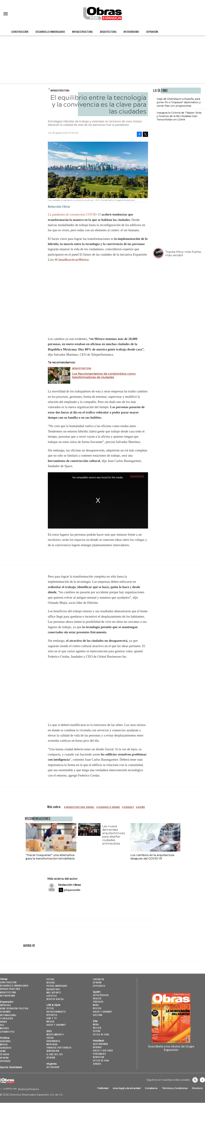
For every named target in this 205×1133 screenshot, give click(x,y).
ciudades (129, 807)
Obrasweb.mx (202, 1079)
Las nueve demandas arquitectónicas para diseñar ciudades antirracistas (112, 834)
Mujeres (4, 1028)
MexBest (98, 1040)
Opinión (4, 1057)
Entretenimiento (56, 1011)
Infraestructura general (80, 807)
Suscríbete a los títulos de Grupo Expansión (171, 1048)
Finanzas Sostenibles (58, 1047)
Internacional (8, 1015)
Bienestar (98, 1057)
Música (50, 1021)
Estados (4, 1054)
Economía (5, 1011)
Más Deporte (53, 992)
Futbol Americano (56, 985)
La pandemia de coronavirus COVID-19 (74, 214)
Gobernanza (53, 1040)
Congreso (5, 1047)
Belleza (97, 1008)
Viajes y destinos (103, 1050)
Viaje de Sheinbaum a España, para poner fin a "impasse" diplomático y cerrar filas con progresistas (179, 102)
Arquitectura (108, 31)
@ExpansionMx (72, 890)
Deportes (51, 1014)
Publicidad (102, 1088)
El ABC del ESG (54, 1054)
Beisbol (50, 982)
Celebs (97, 1030)
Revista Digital (55, 999)
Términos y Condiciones (175, 1088)
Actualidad (52, 1067)
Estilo (50, 1008)
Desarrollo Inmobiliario (50, 31)
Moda (96, 1004)
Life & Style (53, 1005)
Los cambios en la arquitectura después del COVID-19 (151, 856)
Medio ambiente (55, 1034)
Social (50, 1037)
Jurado (97, 1063)
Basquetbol (53, 989)
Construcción (19, 31)
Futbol (50, 979)
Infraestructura (82, 31)
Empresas (5, 1005)
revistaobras (195, 1079)
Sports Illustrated (11, 1067)
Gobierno (5, 1041)
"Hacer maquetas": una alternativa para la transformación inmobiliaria (49, 856)
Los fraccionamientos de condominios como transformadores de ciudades (104, 375)
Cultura (97, 1014)
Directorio (197, 1088)
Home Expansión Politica (14, 1008)
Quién (97, 991)
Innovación (52, 1050)
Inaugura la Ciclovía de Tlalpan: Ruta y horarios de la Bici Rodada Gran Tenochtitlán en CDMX (179, 116)
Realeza (97, 998)
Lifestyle (51, 995)
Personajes (99, 1053)
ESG (2, 1024)
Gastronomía (100, 1043)
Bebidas (97, 1047)
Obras (3, 979)
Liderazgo (98, 979)
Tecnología (6, 1018)
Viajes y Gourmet (56, 1024)
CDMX (3, 1050)
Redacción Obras (69, 884)
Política (4, 1037)
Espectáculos (101, 995)
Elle (95, 1021)
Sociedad (5, 1060)
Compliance (151, 1088)
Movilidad (52, 1044)
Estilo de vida (101, 1034)
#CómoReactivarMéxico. (72, 259)
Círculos (98, 1001)
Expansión (152, 31)
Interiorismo (131, 31)
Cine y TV (51, 1018)
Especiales (99, 985)
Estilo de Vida (101, 1060)
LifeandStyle (7, 1031)
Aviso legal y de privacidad (126, 1088)
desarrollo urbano (109, 807)
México (4, 1044)
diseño (141, 807)
